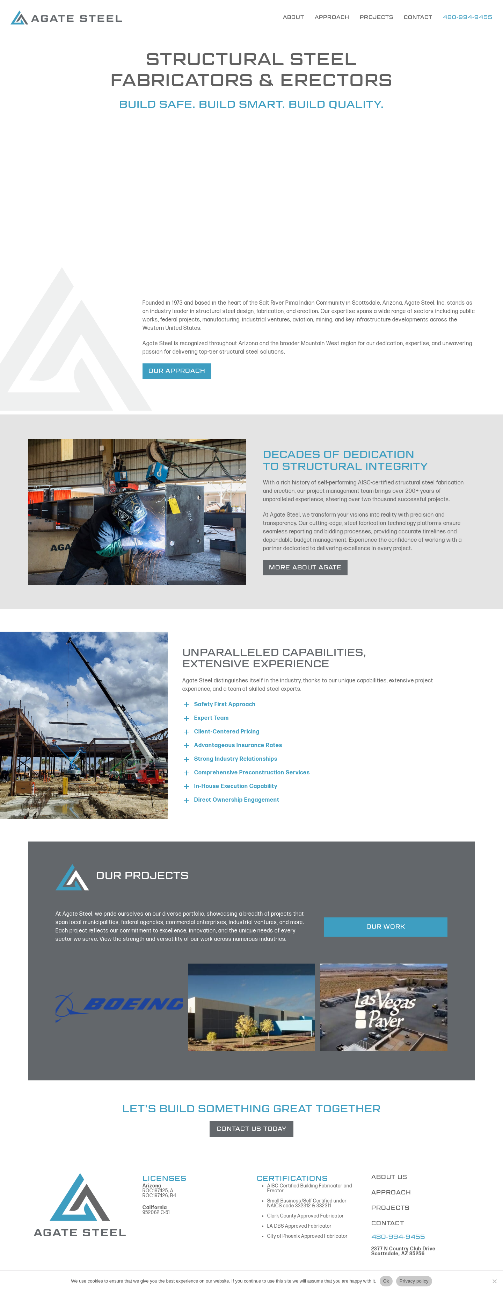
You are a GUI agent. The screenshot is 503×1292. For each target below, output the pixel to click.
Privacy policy (414, 1281)
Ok (386, 1281)
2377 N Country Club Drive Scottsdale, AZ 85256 (403, 1251)
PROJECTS (390, 1208)
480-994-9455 (398, 1237)
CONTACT (387, 1223)
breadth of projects (267, 914)
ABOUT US (389, 1177)
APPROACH (391, 1192)
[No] (494, 1281)
